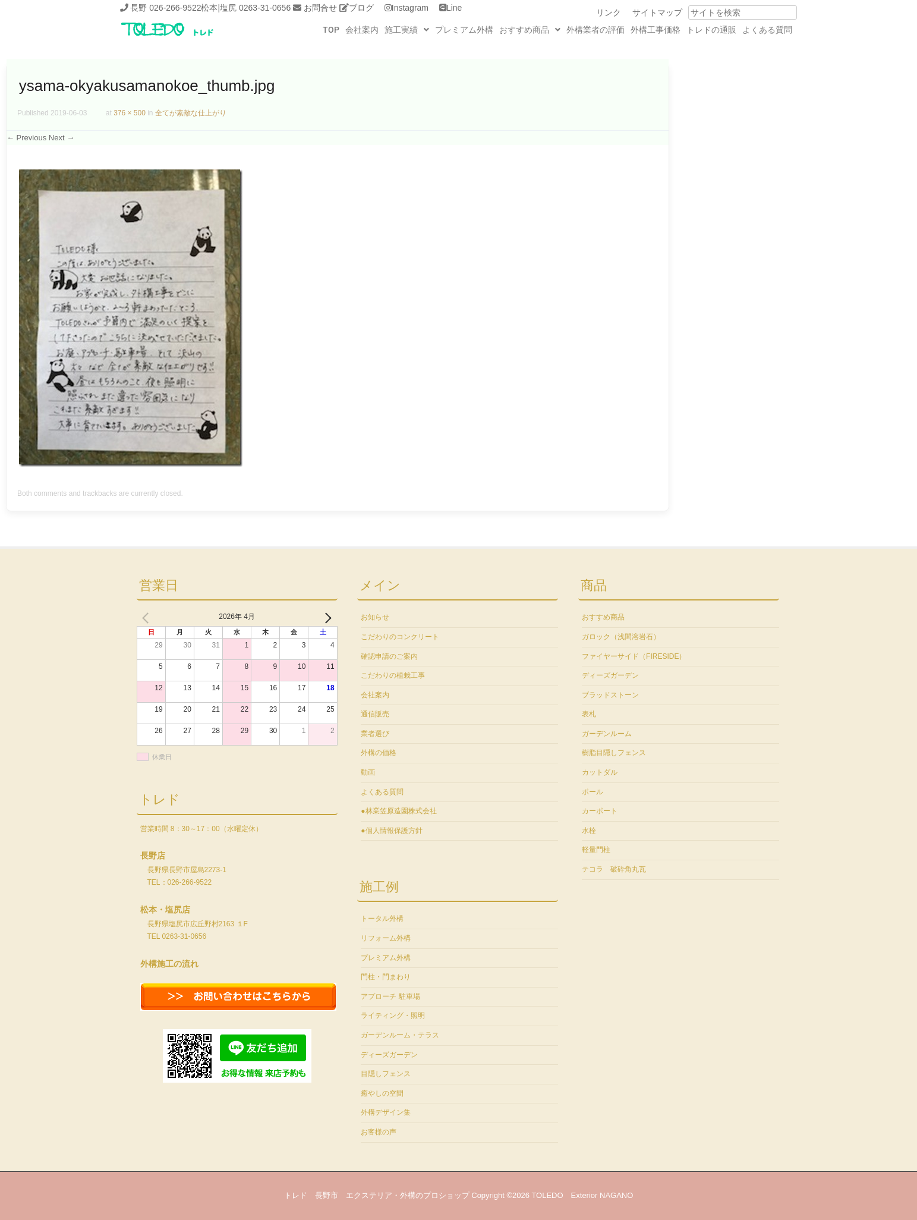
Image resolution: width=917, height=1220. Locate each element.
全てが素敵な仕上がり (190, 113)
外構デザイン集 (386, 1112)
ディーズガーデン (389, 1055)
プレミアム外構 (464, 29)
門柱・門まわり (386, 977)
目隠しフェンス (386, 1074)
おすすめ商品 (529, 29)
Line (454, 7)
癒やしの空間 (382, 1093)
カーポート (599, 811)
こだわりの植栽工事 (393, 675)
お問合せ (320, 7)
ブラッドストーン (610, 695)
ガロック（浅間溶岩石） (621, 637)
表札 (589, 714)
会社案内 (362, 29)
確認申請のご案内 (389, 656)
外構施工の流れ (169, 964)
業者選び (375, 734)
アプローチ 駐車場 (390, 996)
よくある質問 (767, 29)
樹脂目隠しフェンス (614, 753)
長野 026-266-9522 (165, 7)
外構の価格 (378, 753)
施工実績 (407, 29)
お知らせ (375, 617)
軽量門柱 (596, 849)
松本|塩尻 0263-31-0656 (246, 7)
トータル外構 (382, 918)
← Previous (26, 137)
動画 (368, 772)
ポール (592, 792)
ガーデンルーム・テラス (400, 1035)
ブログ (361, 7)
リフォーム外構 (386, 938)
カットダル (599, 772)
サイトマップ (657, 12)
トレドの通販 (711, 29)
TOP (331, 29)
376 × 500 (130, 113)
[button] (407, 30)
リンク (608, 12)
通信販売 (375, 714)
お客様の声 (378, 1132)
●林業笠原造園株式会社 (398, 811)
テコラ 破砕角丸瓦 (614, 869)
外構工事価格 (655, 29)
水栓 (589, 830)
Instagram (410, 7)
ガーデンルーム (607, 734)
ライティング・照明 (393, 1015)
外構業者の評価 (595, 29)
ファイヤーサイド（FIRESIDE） (634, 656)
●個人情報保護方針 (391, 830)
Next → (61, 137)
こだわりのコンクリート (400, 637)
